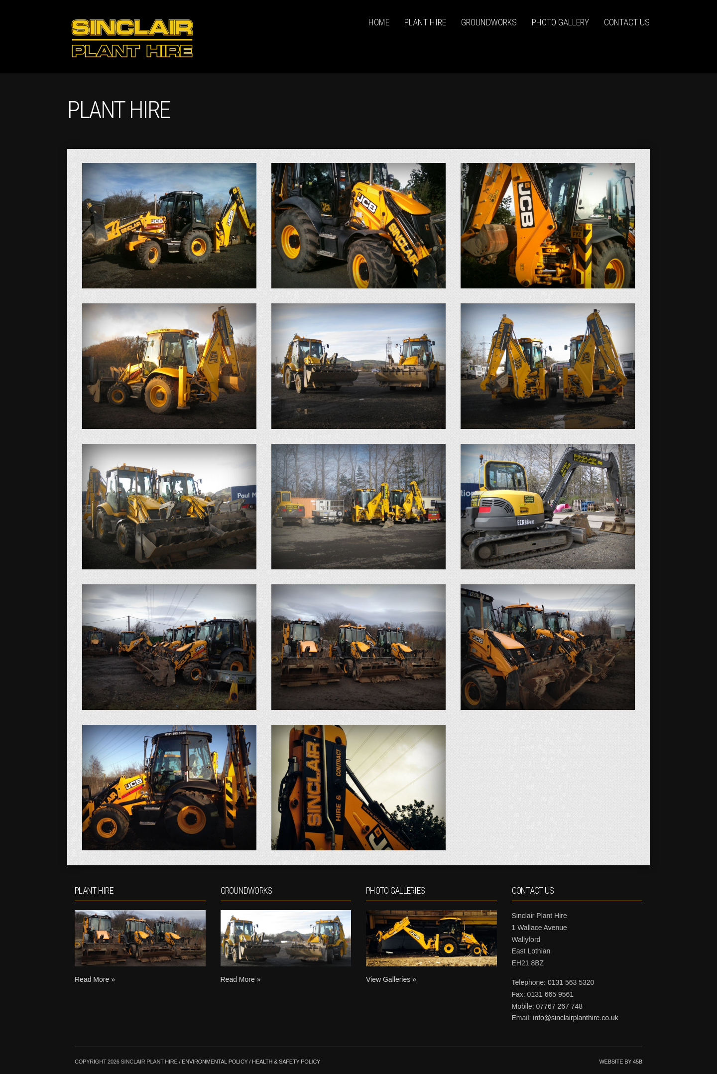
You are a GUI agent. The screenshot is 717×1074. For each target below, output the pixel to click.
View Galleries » (391, 979)
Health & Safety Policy (286, 1062)
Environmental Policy (214, 1062)
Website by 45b (620, 1062)
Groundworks (489, 22)
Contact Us (627, 22)
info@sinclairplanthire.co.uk (575, 1018)
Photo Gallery (560, 22)
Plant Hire (425, 22)
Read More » (95, 979)
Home (378, 22)
